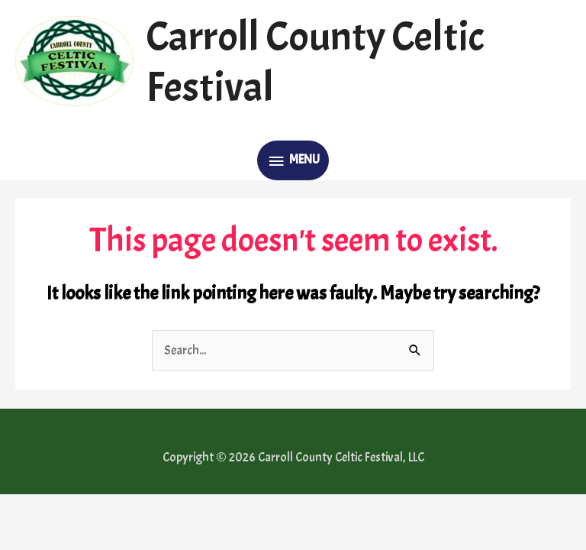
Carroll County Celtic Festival (315, 62)
